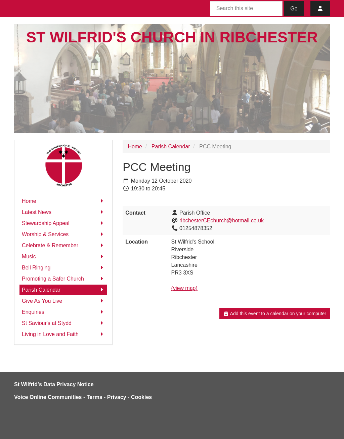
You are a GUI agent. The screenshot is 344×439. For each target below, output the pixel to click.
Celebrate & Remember (63, 245)
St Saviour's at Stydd (63, 323)
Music (63, 256)
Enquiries (63, 312)
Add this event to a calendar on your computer (274, 313)
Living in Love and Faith (63, 334)
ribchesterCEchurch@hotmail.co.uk (221, 220)
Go (293, 8)
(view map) (184, 288)
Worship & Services (63, 234)
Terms (94, 397)
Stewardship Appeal (63, 223)
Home (63, 201)
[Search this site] (246, 8)
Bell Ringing (63, 267)
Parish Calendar (63, 290)
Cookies (141, 397)
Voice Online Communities (48, 397)
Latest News (63, 212)
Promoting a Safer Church (63, 279)
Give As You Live (63, 301)
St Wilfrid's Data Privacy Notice (54, 384)
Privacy (116, 397)
